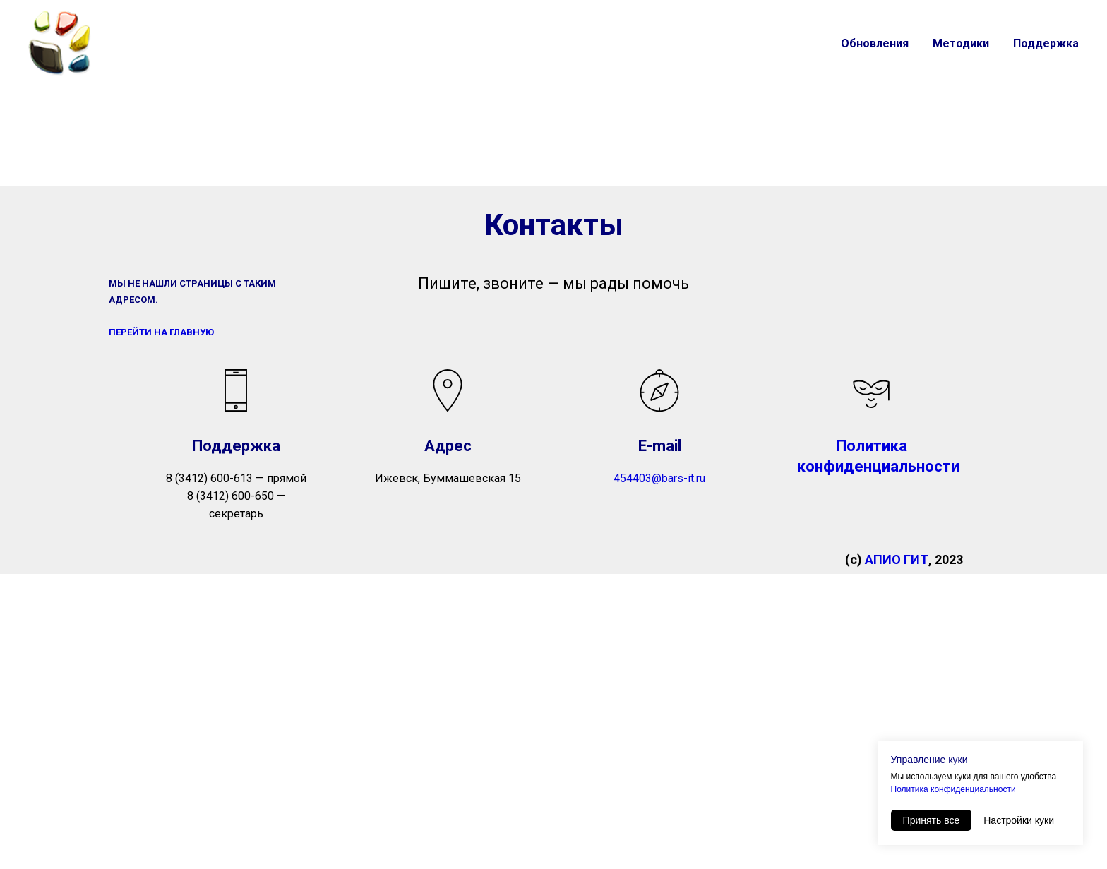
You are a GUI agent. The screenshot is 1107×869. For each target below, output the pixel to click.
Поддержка (1046, 43)
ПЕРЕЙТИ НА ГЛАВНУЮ (161, 332)
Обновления (875, 43)
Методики (961, 43)
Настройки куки (1018, 820)
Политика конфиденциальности (953, 789)
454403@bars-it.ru (659, 478)
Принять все (931, 820)
